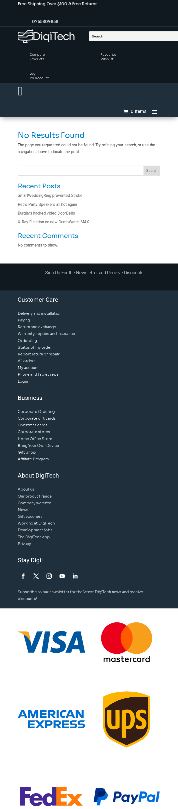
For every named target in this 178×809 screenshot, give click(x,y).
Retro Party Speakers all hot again (47, 204)
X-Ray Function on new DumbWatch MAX (53, 222)
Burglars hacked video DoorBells (46, 213)
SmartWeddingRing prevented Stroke (50, 195)
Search (152, 171)
